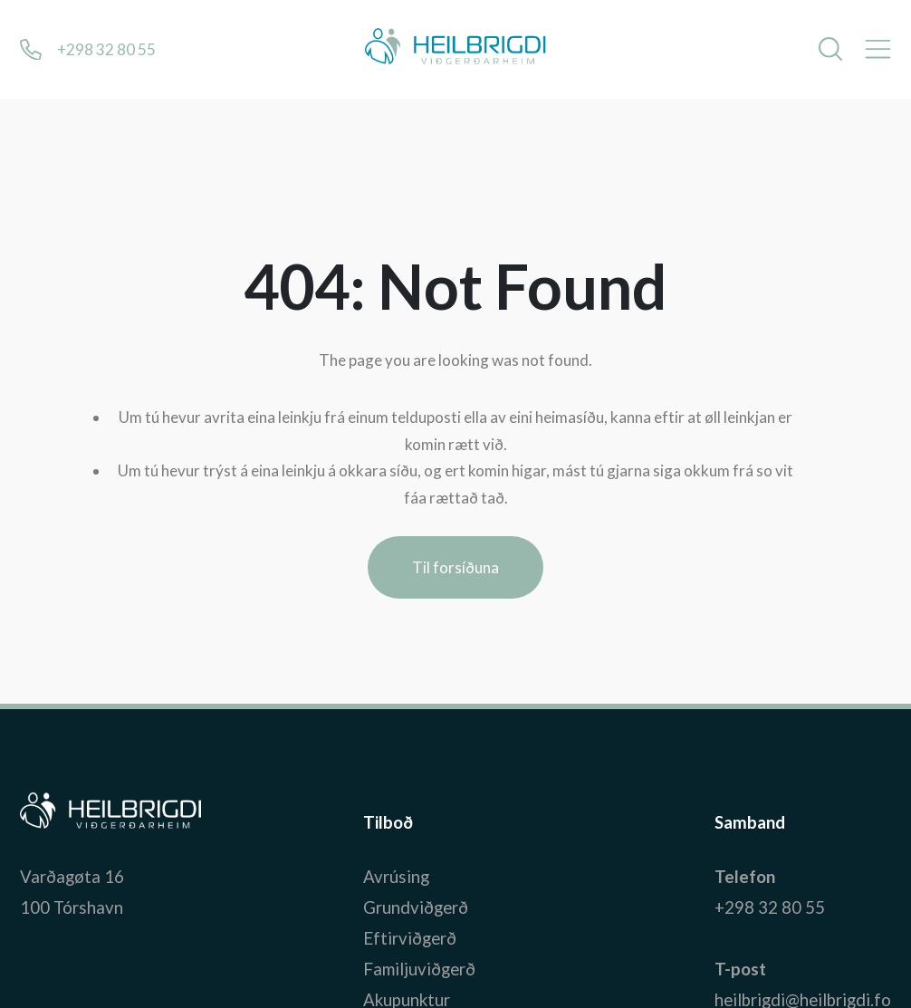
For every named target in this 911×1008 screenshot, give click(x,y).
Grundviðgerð (415, 907)
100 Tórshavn (71, 907)
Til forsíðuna (455, 567)
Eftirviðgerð (409, 938)
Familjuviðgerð (419, 969)
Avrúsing (396, 877)
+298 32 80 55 (769, 907)
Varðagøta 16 (72, 877)
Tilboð (388, 822)
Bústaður (55, 822)
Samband (749, 822)
